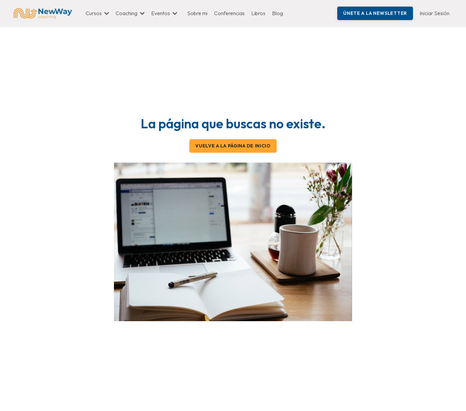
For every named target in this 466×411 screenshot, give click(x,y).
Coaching (130, 13)
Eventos (164, 13)
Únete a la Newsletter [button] (375, 13)
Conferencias (229, 13)
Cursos (97, 13)
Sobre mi (197, 13)
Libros (258, 13)
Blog (277, 13)
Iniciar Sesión (435, 13)
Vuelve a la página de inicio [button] (233, 146)
